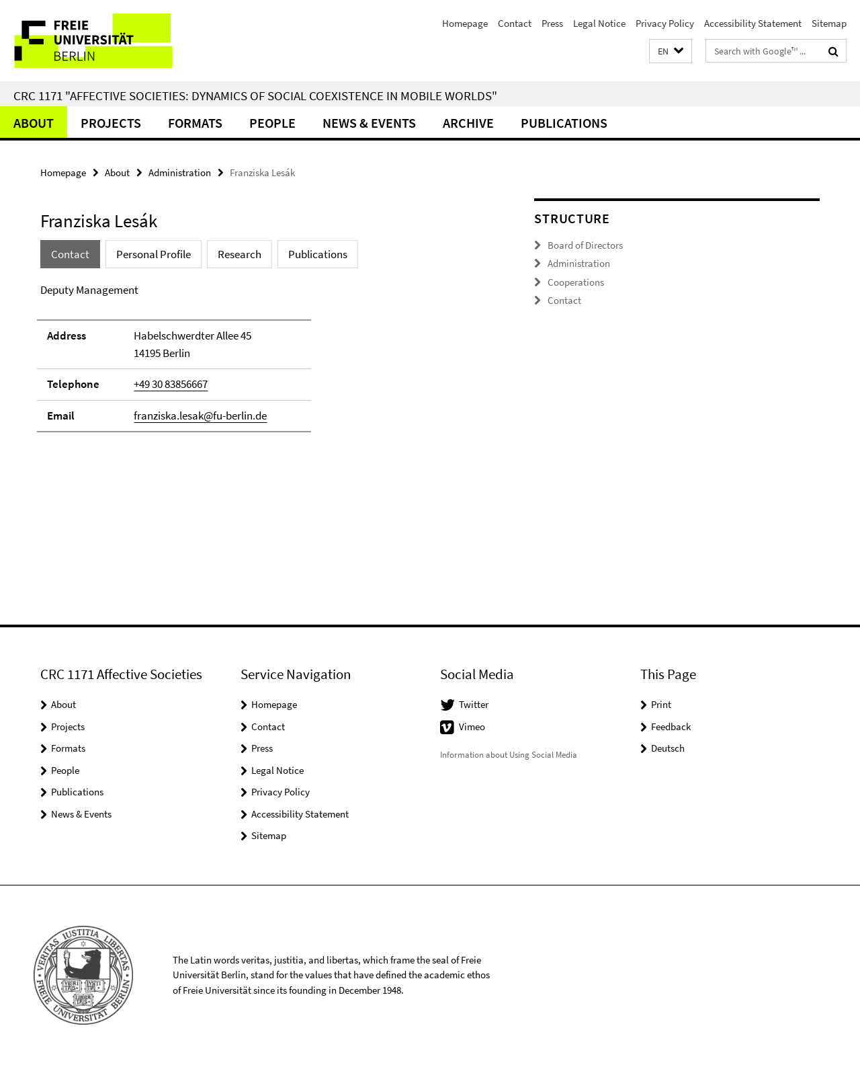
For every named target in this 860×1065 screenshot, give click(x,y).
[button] (670, 51)
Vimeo (472, 726)
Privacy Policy (665, 23)
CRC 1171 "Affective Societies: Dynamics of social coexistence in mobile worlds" (255, 95)
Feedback (671, 726)
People (272, 122)
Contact (514, 23)
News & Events (369, 122)
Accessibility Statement (753, 23)
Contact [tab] (70, 254)
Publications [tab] (317, 254)
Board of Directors (585, 245)
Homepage (465, 23)
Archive (468, 122)
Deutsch (668, 748)
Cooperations (576, 282)
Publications (564, 122)
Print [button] (661, 704)
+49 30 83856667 (171, 384)
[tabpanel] (263, 364)
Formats (195, 122)
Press (552, 23)
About (33, 122)
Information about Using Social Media (508, 754)
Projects (111, 122)
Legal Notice (599, 23)
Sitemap (829, 23)
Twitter (473, 704)
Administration (179, 172)
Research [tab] (239, 254)
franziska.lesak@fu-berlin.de (200, 415)
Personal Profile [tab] (153, 254)
